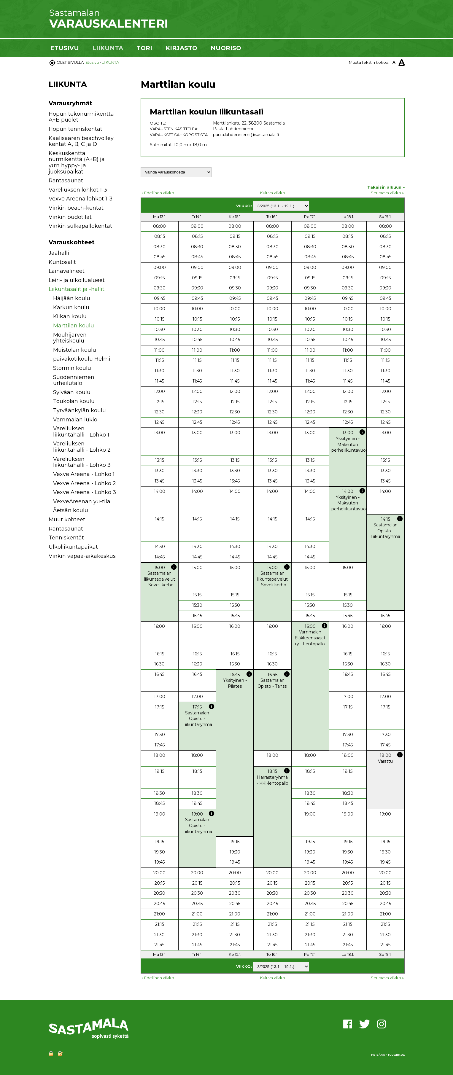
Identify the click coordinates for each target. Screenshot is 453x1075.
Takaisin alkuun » (386, 187)
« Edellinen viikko (158, 192)
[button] (123, 254)
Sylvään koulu (71, 392)
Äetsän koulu (70, 510)
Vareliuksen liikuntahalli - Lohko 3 (82, 462)
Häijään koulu (71, 298)
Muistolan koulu (74, 350)
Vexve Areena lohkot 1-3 (80, 198)
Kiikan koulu (70, 316)
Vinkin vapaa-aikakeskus (82, 556)
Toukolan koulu (74, 401)
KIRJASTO (181, 48)
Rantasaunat (66, 180)
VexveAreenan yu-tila (81, 501)
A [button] (393, 62)
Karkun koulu (71, 307)
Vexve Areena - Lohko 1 (84, 474)
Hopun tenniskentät (75, 129)
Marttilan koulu (73, 325)
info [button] (362, 432)
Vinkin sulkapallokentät (80, 226)
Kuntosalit (62, 262)
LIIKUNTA (107, 48)
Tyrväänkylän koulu (79, 410)
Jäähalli (59, 253)
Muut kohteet (67, 519)
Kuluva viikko (272, 192)
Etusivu (92, 62)
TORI (144, 48)
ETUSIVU (64, 48)
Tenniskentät (66, 537)
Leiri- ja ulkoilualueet (77, 280)
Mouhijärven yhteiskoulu (70, 338)
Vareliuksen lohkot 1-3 (78, 190)
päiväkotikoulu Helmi (81, 359)
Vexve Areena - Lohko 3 (84, 492)
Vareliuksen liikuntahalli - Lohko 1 (81, 431)
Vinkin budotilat (70, 217)
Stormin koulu (72, 368)
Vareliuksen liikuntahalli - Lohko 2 (82, 446)
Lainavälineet (67, 271)
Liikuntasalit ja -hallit (76, 289)
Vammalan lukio (75, 419)
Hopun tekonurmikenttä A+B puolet (81, 117)
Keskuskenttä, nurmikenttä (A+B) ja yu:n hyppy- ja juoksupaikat (77, 162)
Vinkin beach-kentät (76, 208)
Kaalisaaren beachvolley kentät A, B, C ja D (81, 141)
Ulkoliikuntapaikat (73, 547)
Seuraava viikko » (387, 192)
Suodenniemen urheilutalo (73, 380)
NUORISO (226, 48)
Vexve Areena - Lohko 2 (84, 483)
